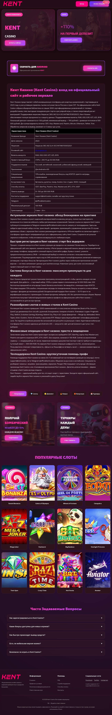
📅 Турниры (95, 394)
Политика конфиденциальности (40, 687)
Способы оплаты (63, 687)
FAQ (59, 680)
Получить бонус (71, 40)
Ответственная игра (36, 690)
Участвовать (70, 440)
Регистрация (101, 3)
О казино (32, 680)
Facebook (89, 680)
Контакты (61, 690)
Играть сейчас (15, 43)
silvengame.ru (41, 150)
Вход (82, 4)
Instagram (104, 680)
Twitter (96, 680)
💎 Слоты (34, 394)
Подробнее (13, 438)
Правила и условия (36, 683)
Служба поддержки (64, 683)
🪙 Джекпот (49, 394)
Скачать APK (92, 68)
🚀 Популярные (18, 394)
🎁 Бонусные (79, 394)
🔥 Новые (64, 394)
